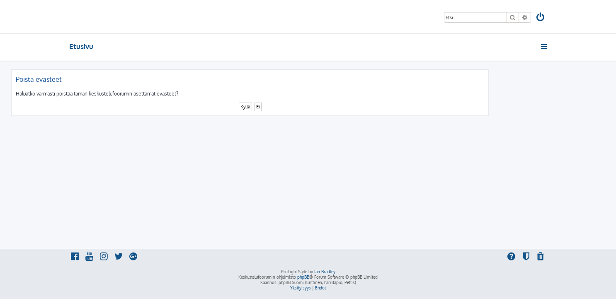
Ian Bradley (324, 271)
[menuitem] (541, 18)
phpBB (303, 276)
